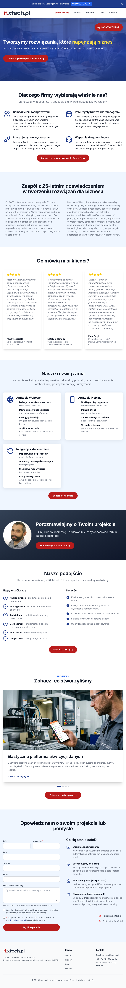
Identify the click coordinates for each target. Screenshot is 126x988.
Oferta (77, 12)
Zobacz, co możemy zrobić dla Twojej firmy (63, 158)
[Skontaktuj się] (109, 26)
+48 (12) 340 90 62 (108, 959)
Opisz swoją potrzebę (13, 885)
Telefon (6, 863)
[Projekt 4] (68, 786)
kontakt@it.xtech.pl (110, 955)
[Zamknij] (122, 4)
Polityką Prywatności (17, 920)
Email (6, 852)
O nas (101, 12)
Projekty (89, 12)
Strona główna (62, 12)
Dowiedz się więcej (63, 649)
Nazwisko (38, 841)
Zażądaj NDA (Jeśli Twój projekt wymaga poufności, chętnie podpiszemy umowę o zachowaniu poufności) (32, 911)
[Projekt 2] (63, 786)
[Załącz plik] (56, 900)
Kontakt (113, 12)
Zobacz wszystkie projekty (63, 795)
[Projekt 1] (59, 786)
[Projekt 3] (66, 786)
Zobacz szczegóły (18, 776)
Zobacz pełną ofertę (63, 495)
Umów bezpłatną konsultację (55, 545)
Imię (5, 841)
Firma (5, 874)
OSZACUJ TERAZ (81, 4)
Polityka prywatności (85, 980)
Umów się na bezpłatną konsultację (26, 58)
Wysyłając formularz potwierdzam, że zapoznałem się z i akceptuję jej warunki (30, 918)
